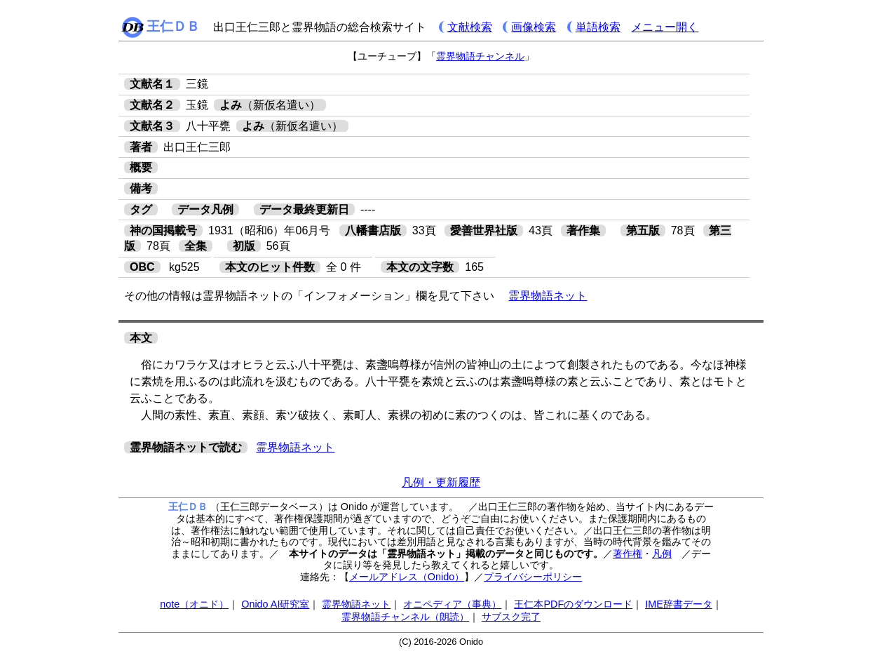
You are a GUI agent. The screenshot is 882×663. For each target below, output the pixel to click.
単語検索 (598, 27)
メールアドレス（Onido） (406, 576)
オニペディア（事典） (452, 604)
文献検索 (469, 27)
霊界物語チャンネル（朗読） (405, 616)
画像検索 (533, 27)
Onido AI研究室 (275, 604)
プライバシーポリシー (533, 576)
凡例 (662, 553)
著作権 (627, 553)
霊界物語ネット (547, 296)
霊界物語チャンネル (480, 56)
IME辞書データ (678, 604)
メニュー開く (664, 27)
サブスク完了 (511, 616)
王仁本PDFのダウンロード (573, 604)
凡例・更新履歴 (441, 482)
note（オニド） (194, 604)
